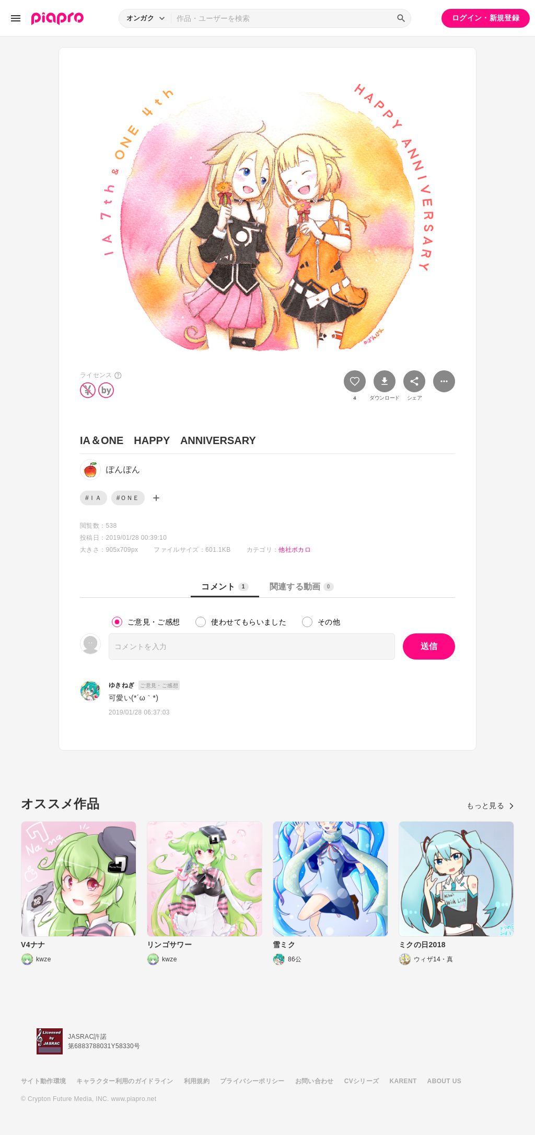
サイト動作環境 (43, 1081)
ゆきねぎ (121, 685)
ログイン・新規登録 (485, 18)
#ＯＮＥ (128, 498)
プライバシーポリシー (252, 1081)
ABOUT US (444, 1081)
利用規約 (197, 1081)
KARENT (403, 1081)
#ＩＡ (93, 498)
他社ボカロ (294, 549)
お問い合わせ (314, 1081)
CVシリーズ (361, 1081)
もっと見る (490, 805)
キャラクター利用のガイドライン (124, 1081)
